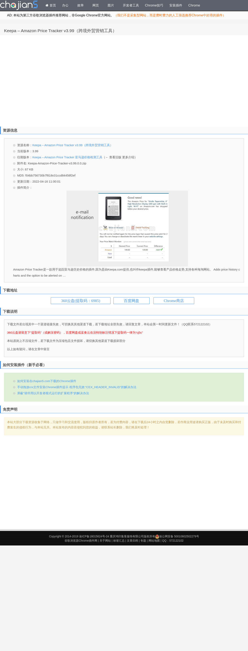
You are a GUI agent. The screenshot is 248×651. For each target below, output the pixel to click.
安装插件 (175, 5)
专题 (143, 540)
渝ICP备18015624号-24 (94, 536)
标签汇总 (119, 540)
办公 (65, 5)
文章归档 (132, 540)
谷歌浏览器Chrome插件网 (81, 540)
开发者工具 (131, 5)
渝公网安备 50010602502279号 (177, 536)
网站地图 (154, 540)
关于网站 (105, 540)
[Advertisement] (43, 80)
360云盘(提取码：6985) (80, 301)
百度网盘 (131, 301)
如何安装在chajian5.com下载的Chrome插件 (46, 381)
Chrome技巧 (154, 5)
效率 (80, 5)
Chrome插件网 (19, 6)
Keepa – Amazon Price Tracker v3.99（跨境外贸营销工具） (60, 30)
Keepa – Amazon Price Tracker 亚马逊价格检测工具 (67, 157)
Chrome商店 (174, 301)
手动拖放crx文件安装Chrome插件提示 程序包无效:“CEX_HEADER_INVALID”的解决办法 (76, 387)
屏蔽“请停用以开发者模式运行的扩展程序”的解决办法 (53, 393)
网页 (95, 5)
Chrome (194, 5)
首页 (51, 5)
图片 (111, 5)
